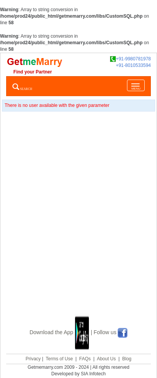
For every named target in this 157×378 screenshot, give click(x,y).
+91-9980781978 (130, 59)
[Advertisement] (78, 222)
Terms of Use (59, 358)
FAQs (85, 358)
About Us (106, 358)
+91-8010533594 (133, 65)
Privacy (32, 358)
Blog (126, 358)
